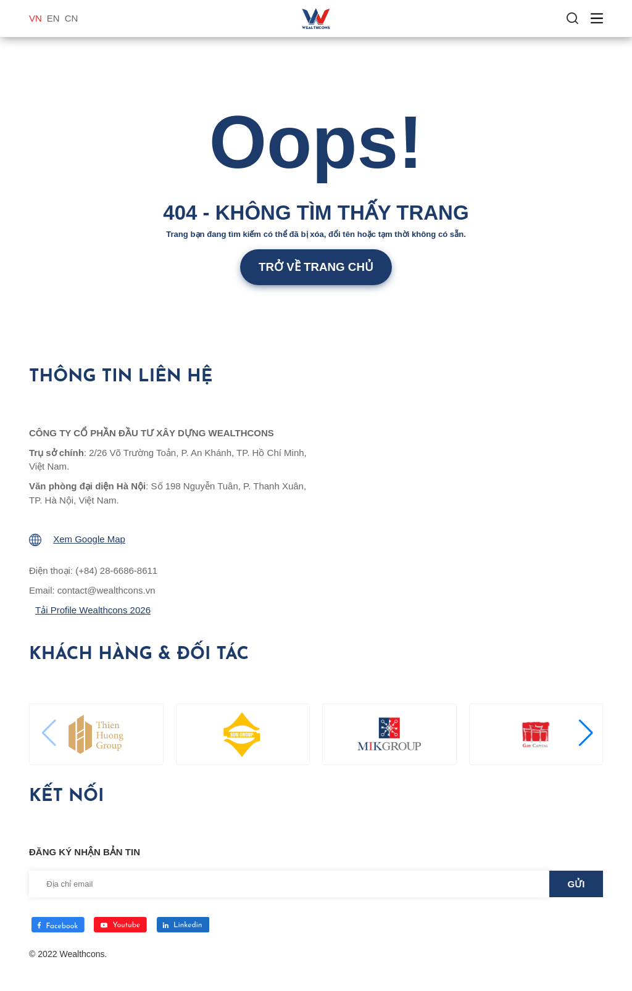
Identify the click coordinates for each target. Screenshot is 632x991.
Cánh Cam (116, 967)
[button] (584, 733)
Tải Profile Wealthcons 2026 (93, 610)
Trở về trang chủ (316, 266)
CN (71, 18)
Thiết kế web (53, 967)
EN (53, 18)
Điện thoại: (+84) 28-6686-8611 (93, 570)
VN (35, 18)
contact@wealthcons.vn (106, 590)
